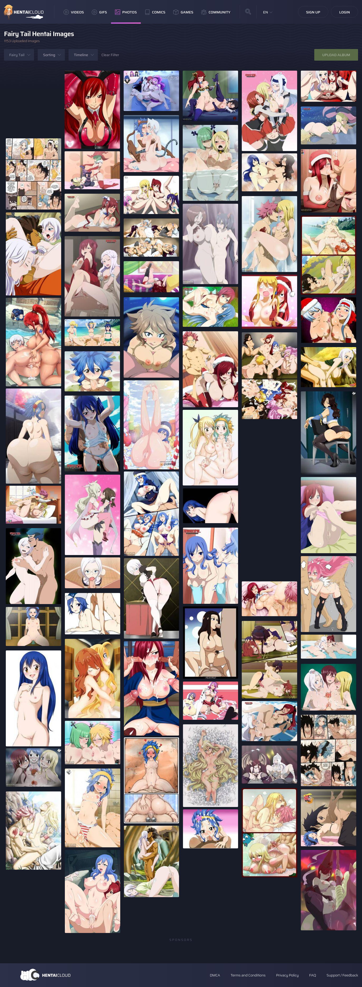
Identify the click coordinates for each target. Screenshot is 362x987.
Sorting (49, 55)
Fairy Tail (17, 55)
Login (344, 12)
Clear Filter (110, 55)
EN (265, 12)
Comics (155, 12)
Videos (74, 12)
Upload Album (336, 55)
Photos (126, 12)
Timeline (81, 55)
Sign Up (313, 12)
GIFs (99, 12)
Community (215, 12)
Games (183, 12)
